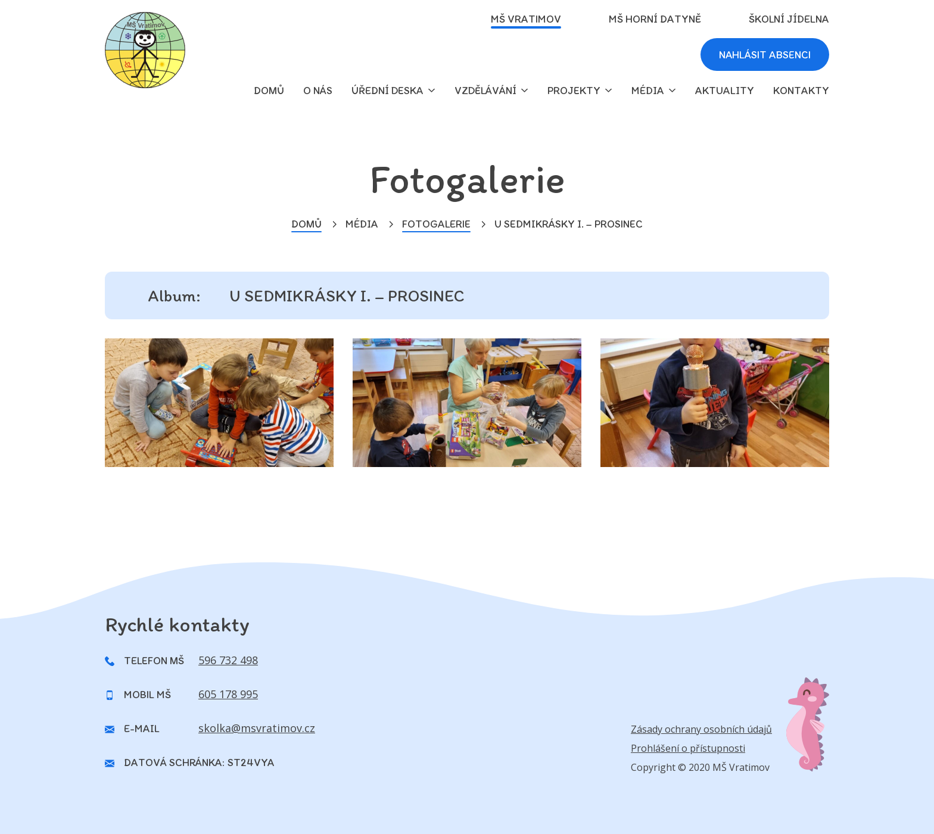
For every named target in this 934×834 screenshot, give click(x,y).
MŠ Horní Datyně (655, 19)
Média (647, 90)
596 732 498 (228, 660)
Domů (306, 224)
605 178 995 (228, 694)
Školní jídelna (789, 19)
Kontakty (801, 90)
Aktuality (724, 90)
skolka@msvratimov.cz (256, 728)
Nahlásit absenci (763, 54)
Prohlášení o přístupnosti (688, 748)
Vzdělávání (485, 90)
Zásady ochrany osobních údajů (701, 729)
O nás (317, 90)
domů (269, 90)
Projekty (573, 90)
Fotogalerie (436, 224)
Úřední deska (387, 90)
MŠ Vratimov (526, 19)
